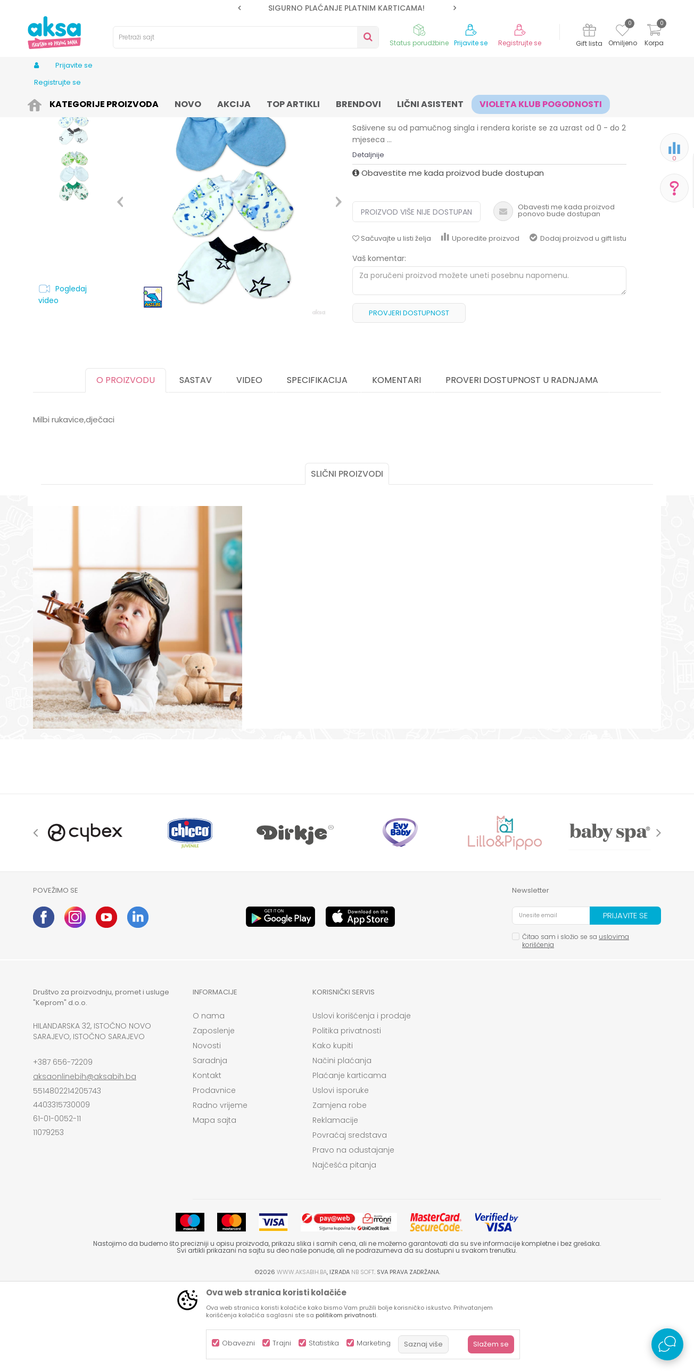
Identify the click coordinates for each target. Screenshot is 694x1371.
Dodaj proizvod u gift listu (578, 321)
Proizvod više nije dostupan (416, 294)
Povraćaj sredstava (349, 1217)
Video (249, 462)
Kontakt (207, 1158)
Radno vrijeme (220, 1187)
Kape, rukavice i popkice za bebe (298, 102)
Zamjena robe (339, 1187)
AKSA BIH (47, 102)
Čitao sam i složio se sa (575, 1023)
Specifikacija (317, 462)
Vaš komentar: (379, 341)
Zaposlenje (214, 1113)
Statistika (324, 1343)
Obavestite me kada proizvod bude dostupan (448, 255)
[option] (347, 8)
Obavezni (238, 1343)
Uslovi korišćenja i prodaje (361, 1098)
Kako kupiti (332, 1128)
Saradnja (210, 1143)
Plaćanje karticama (349, 1158)
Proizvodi (84, 102)
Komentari (396, 462)
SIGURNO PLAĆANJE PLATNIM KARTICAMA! (346, 8)
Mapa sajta (214, 1202)
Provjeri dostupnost (409, 395)
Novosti (207, 1128)
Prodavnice (214, 1173)
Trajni (281, 1343)
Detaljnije (368, 237)
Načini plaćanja (341, 1143)
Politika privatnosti (346, 1113)
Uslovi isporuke (340, 1173)
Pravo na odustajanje (353, 1232)
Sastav (195, 462)
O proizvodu (125, 462)
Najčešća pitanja (344, 1247)
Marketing (374, 1343)
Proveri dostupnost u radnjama (521, 462)
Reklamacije (335, 1202)
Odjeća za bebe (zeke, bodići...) (188, 102)
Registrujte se (519, 43)
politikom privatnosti (346, 1315)
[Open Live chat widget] (667, 1344)
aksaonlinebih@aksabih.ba (84, 1159)
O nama (209, 1098)
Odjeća (118, 102)
